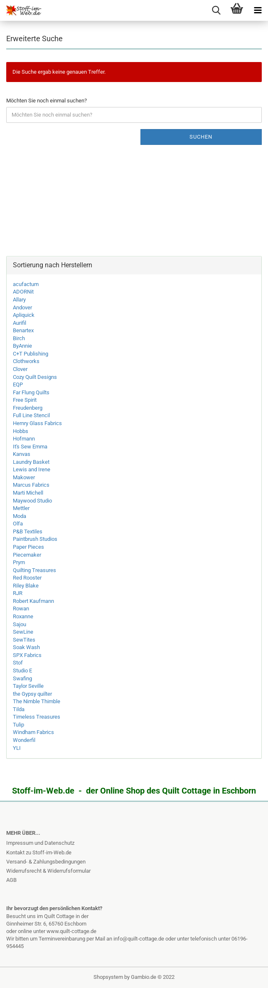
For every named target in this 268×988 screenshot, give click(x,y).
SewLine (23, 632)
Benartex (23, 330)
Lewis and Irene (31, 469)
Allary (19, 299)
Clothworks (26, 361)
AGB (11, 880)
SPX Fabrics (27, 655)
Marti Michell (28, 493)
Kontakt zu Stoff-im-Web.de (38, 852)
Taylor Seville (28, 686)
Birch (19, 338)
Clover (20, 369)
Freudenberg (27, 408)
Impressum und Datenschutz (40, 843)
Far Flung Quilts (31, 392)
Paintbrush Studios (35, 539)
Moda (19, 516)
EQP (18, 384)
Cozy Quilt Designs (35, 377)
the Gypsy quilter (32, 694)
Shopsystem (108, 977)
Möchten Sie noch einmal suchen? (46, 100)
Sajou (19, 624)
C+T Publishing (30, 354)
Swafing (22, 678)
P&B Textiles (27, 531)
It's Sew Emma (30, 446)
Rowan (21, 608)
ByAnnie (22, 346)
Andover (22, 307)
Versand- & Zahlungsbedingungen (46, 862)
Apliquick (23, 315)
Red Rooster (27, 578)
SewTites (24, 640)
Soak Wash (26, 647)
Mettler (21, 508)
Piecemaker (27, 555)
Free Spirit (25, 400)
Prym (19, 562)
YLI (17, 748)
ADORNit (23, 292)
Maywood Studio (32, 501)
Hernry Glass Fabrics (37, 423)
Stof (18, 662)
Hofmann (24, 439)
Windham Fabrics (33, 732)
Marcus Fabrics (31, 485)
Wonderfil (24, 740)
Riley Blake (26, 585)
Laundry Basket (31, 462)
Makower (24, 477)
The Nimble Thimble (36, 701)
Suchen (200, 137)
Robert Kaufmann (33, 601)
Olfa (18, 523)
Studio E (22, 670)
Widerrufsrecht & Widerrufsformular (48, 871)
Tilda (19, 709)
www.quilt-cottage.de (71, 931)
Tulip (18, 725)
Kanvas (21, 454)
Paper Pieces (28, 547)
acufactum (26, 284)
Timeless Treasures (36, 717)
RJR (17, 593)
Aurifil (19, 323)
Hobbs (20, 431)
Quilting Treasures (34, 570)
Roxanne (23, 616)
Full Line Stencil (31, 415)
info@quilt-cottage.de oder (145, 939)
